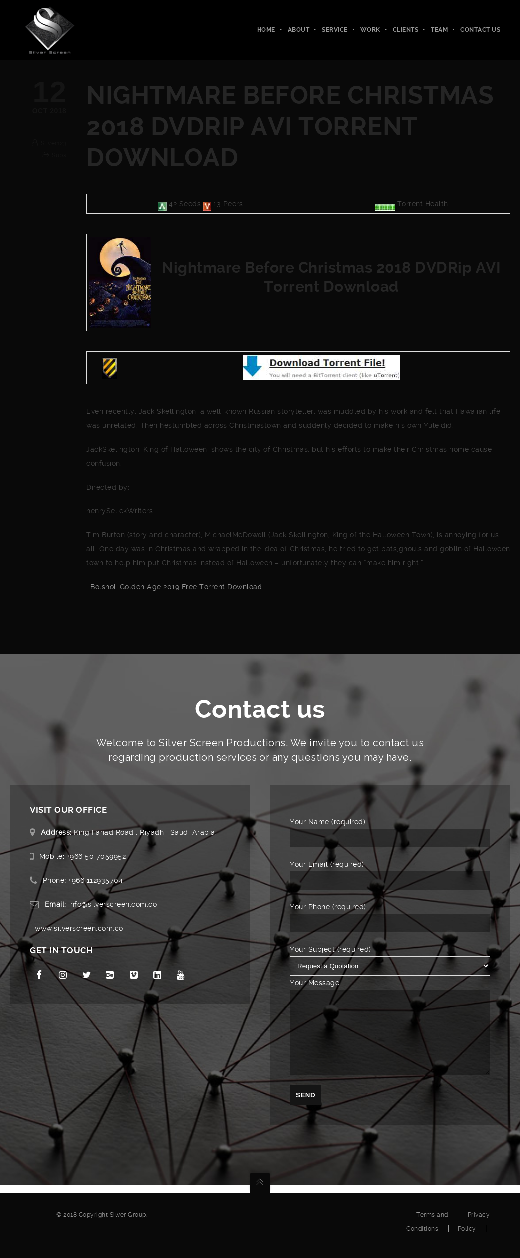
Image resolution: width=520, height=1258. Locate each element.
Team (439, 29)
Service (335, 29)
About (299, 29)
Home (266, 29)
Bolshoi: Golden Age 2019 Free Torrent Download (176, 587)
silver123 (54, 143)
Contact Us (480, 29)
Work (370, 29)
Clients (406, 29)
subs (59, 155)
